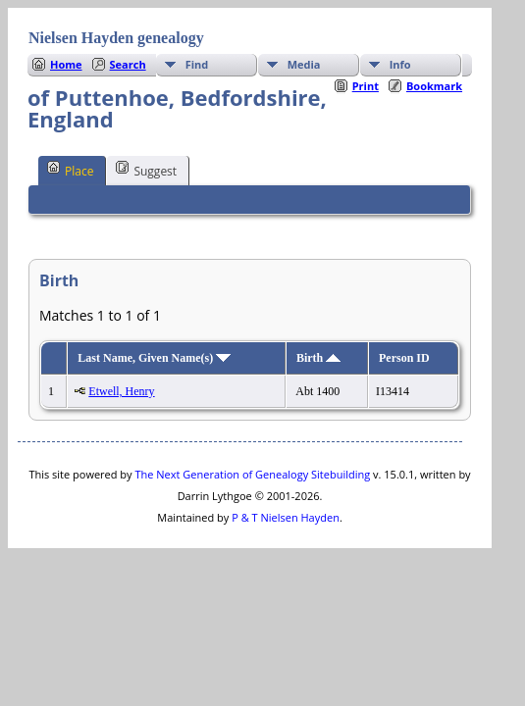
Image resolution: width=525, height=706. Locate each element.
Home (66, 64)
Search (128, 64)
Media (304, 64)
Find (197, 64)
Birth (318, 358)
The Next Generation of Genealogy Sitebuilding (252, 474)
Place (70, 169)
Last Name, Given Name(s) (154, 358)
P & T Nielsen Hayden (286, 517)
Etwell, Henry (121, 391)
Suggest (146, 169)
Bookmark (434, 85)
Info (400, 64)
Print (365, 85)
